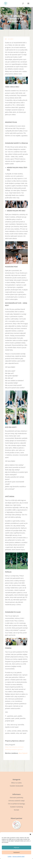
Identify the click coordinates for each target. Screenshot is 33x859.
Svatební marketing (16, 807)
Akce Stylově (22, 753)
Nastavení (16, 852)
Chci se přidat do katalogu (16, 804)
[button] (30, 834)
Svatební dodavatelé (16, 786)
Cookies (10, 856)
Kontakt (16, 810)
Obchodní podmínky (16, 798)
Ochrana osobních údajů (18, 856)
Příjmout (16, 847)
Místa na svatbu (16, 783)
